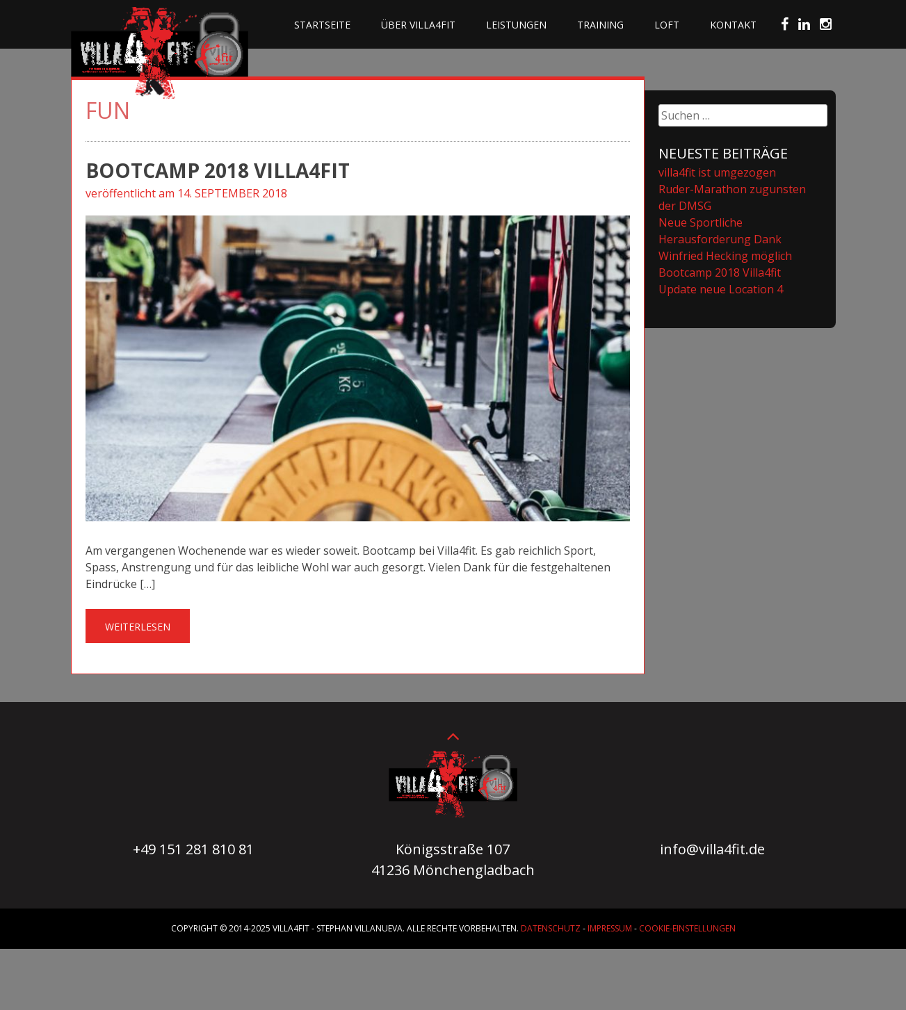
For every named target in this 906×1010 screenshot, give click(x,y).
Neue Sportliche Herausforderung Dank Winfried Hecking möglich (725, 239)
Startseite (322, 24)
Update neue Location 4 (720, 289)
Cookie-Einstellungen (687, 928)
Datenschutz (551, 928)
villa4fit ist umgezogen (717, 172)
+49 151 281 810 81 (193, 849)
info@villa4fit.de (712, 849)
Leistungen (516, 24)
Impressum (610, 928)
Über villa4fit (418, 24)
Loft (666, 24)
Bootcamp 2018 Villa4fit (218, 170)
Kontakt (733, 24)
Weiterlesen (137, 626)
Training (600, 24)
